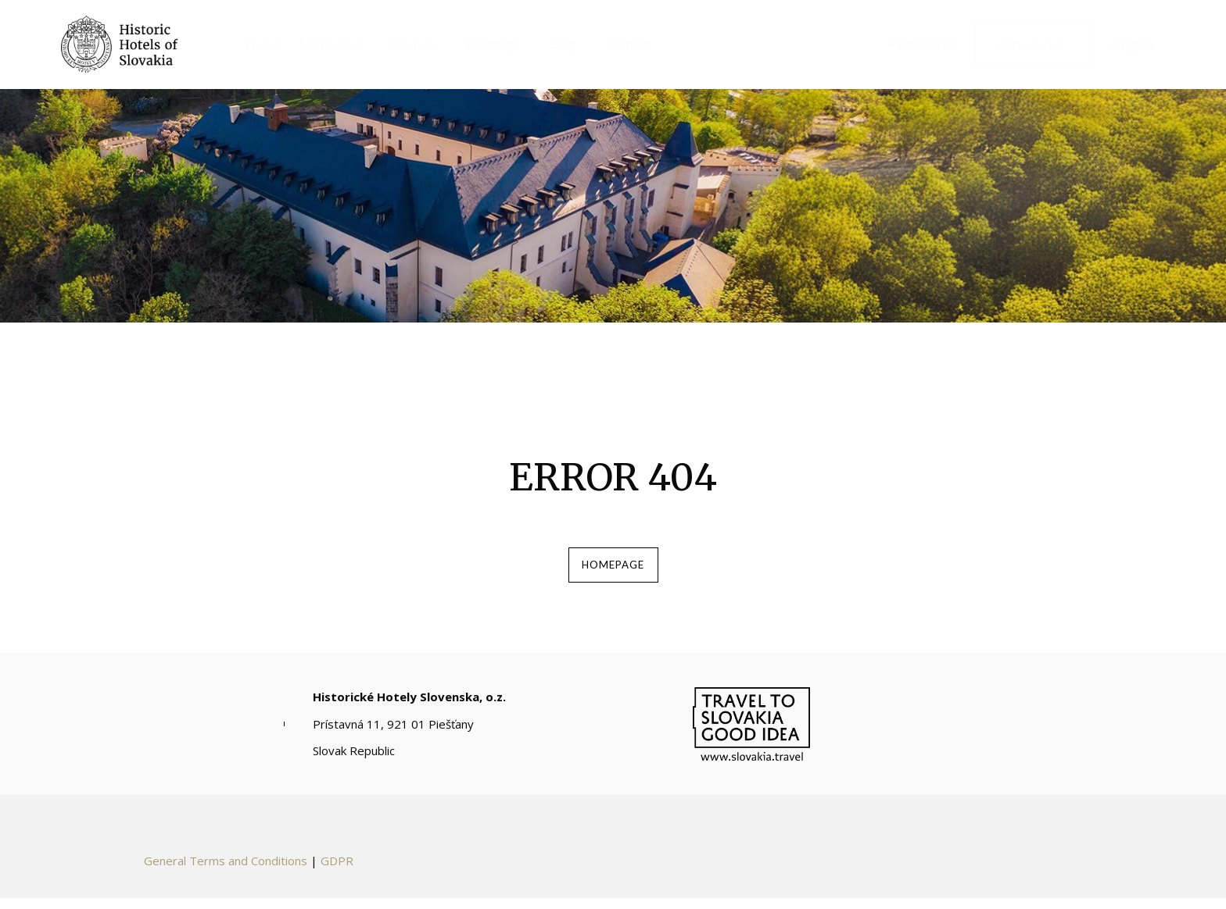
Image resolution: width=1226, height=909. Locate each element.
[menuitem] (256, 44)
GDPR (337, 871)
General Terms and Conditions (225, 871)
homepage (613, 570)
